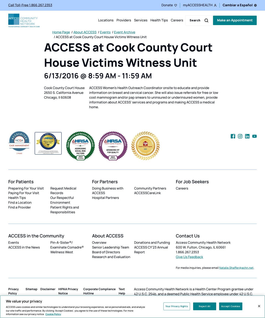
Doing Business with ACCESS (107, 190)
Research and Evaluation (111, 257)
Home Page (61, 32)
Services (140, 20)
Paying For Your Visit (23, 193)
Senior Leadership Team (110, 247)
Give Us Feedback (189, 257)
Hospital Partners (105, 198)
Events (105, 32)
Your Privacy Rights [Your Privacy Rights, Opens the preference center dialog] (176, 306)
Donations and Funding (152, 242)
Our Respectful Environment (62, 200)
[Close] (259, 306)
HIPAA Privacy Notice (68, 291)
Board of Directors (106, 252)
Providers (123, 20)
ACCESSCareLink (147, 193)
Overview (99, 242)
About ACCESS (84, 32)
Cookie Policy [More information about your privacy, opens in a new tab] (53, 314)
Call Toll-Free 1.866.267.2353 (30, 5)
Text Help (122, 291)
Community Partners (150, 188)
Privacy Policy (13, 291)
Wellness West (61, 252)
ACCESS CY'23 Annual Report (151, 249)
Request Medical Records (63, 190)
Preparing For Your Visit (26, 188)
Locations (106, 20)
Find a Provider (19, 207)
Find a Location (20, 202)
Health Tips (159, 20)
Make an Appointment (235, 20)
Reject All (204, 306)
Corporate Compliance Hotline (99, 291)
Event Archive (124, 32)
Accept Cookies (230, 306)
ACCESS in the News (24, 247)
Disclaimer (47, 289)
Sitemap (31, 289)
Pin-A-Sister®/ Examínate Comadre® (67, 245)
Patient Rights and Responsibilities (64, 209)
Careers (177, 20)
